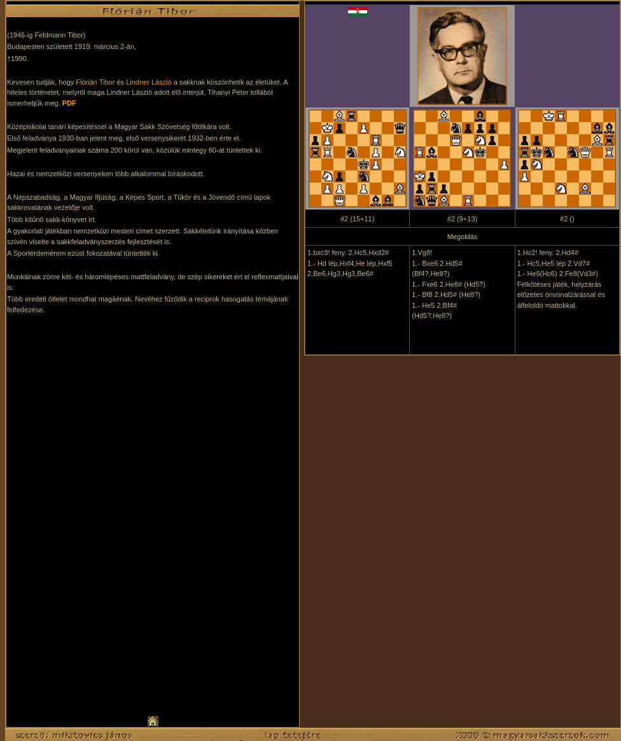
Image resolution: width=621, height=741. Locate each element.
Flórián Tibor (95, 82)
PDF (69, 103)
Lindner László (149, 82)
